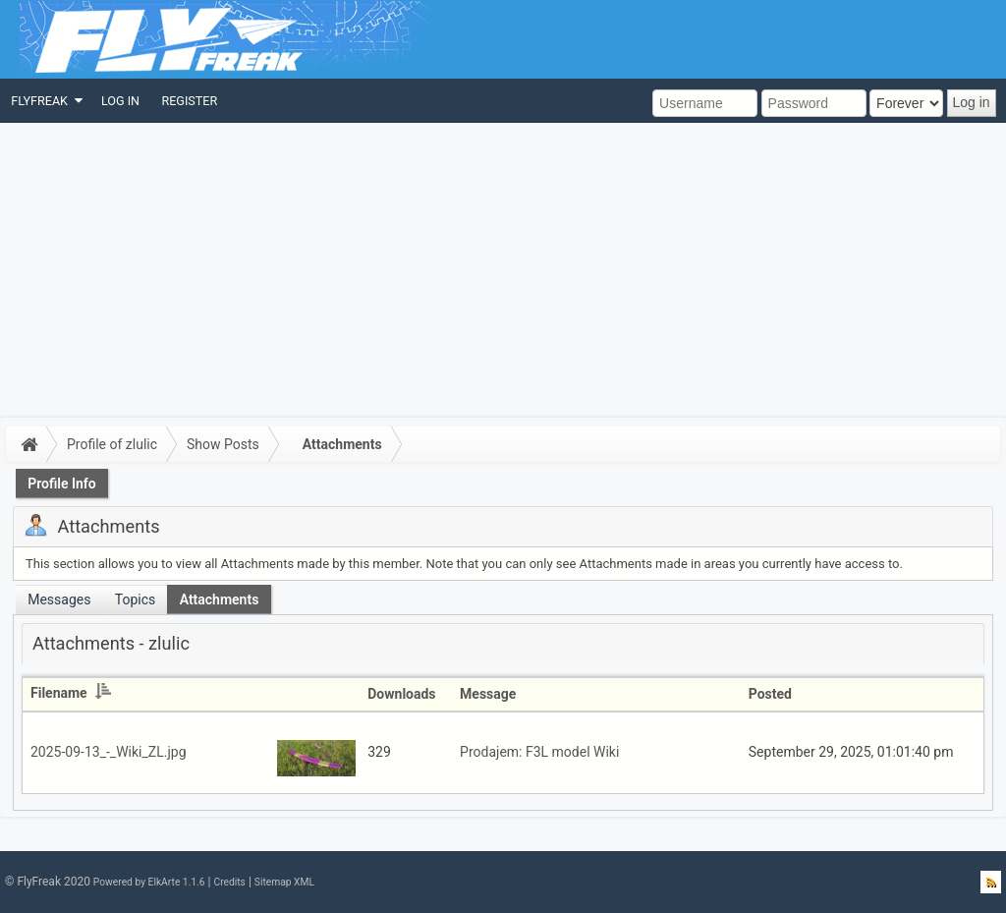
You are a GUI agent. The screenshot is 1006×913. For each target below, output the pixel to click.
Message (488, 694)
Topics (135, 599)
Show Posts (223, 444)
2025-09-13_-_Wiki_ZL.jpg (108, 752)
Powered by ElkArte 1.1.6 (149, 882)
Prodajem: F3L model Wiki (539, 752)
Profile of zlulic (112, 444)
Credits (229, 882)
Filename (70, 693)
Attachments (342, 444)
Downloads (401, 694)
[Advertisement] (503, 270)
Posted (770, 694)
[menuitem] (45, 101)
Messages (59, 599)
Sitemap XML (284, 882)
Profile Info (62, 483)
